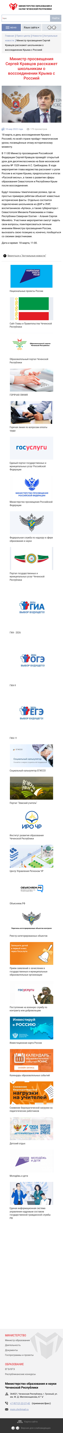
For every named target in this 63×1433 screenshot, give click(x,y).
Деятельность (13, 1345)
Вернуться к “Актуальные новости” (27, 255)
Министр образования (17, 1340)
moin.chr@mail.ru (19, 1409)
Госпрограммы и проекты (19, 1355)
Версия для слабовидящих (36, 1428)
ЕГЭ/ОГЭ (10, 1369)
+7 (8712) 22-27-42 (20, 1403)
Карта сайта (31, 1421)
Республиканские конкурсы (20, 1374)
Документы (11, 1350)
